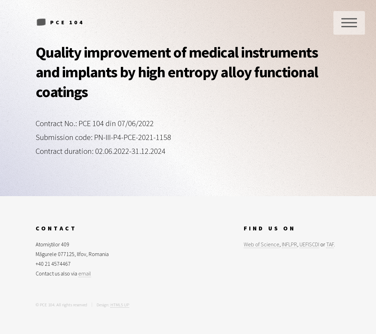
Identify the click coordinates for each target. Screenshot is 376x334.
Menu (349, 23)
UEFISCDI (309, 244)
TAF (330, 244)
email (84, 273)
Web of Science (261, 244)
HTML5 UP (119, 304)
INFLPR (289, 244)
